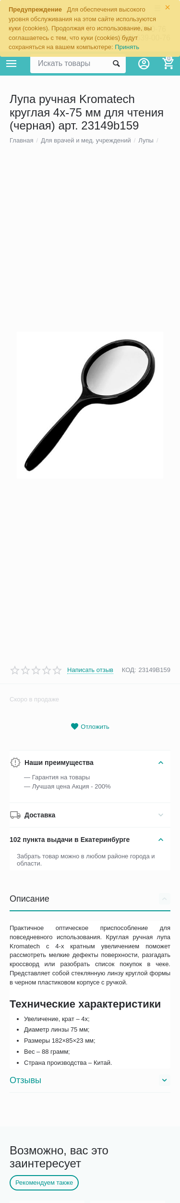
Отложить (90, 839)
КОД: (129, 783)
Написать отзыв (90, 782)
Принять (127, 47)
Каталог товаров (11, 63)
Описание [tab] (90, 1011)
